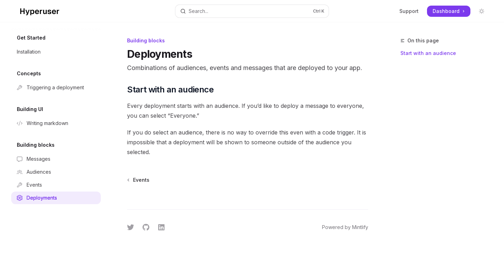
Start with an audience (428, 53)
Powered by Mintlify (345, 227)
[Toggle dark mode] (481, 11)
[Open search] (251, 11)
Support (409, 11)
